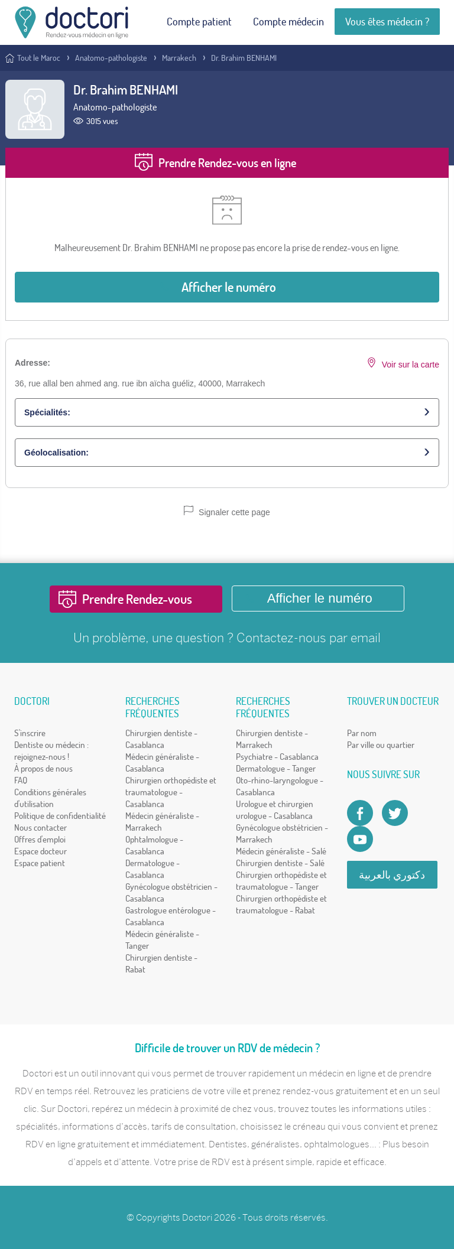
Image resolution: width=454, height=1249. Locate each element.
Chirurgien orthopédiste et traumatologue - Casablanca (170, 792)
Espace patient (39, 863)
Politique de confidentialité (60, 815)
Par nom (362, 733)
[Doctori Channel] (360, 839)
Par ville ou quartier (380, 744)
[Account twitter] (395, 813)
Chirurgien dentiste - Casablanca (161, 738)
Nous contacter (40, 827)
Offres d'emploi (40, 839)
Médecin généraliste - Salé (281, 851)
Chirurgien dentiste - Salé (280, 863)
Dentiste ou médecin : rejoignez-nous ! (51, 750)
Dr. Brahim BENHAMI (244, 58)
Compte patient (199, 21)
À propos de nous (43, 768)
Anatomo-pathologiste (111, 58)
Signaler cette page (227, 511)
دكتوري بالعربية (392, 875)
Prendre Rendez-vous (137, 599)
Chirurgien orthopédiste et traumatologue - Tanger (281, 880)
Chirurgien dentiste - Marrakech (272, 738)
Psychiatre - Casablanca (277, 756)
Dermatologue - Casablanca (152, 868)
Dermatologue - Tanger (276, 768)
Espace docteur (40, 851)
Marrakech (179, 58)
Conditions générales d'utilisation (50, 797)
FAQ (20, 780)
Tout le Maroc (38, 58)
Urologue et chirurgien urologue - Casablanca (274, 809)
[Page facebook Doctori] (360, 813)
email (366, 637)
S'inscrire (30, 733)
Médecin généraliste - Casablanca (162, 762)
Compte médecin (288, 21)
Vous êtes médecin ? (387, 21)
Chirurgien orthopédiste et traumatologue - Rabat (281, 904)
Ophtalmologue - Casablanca (154, 845)
